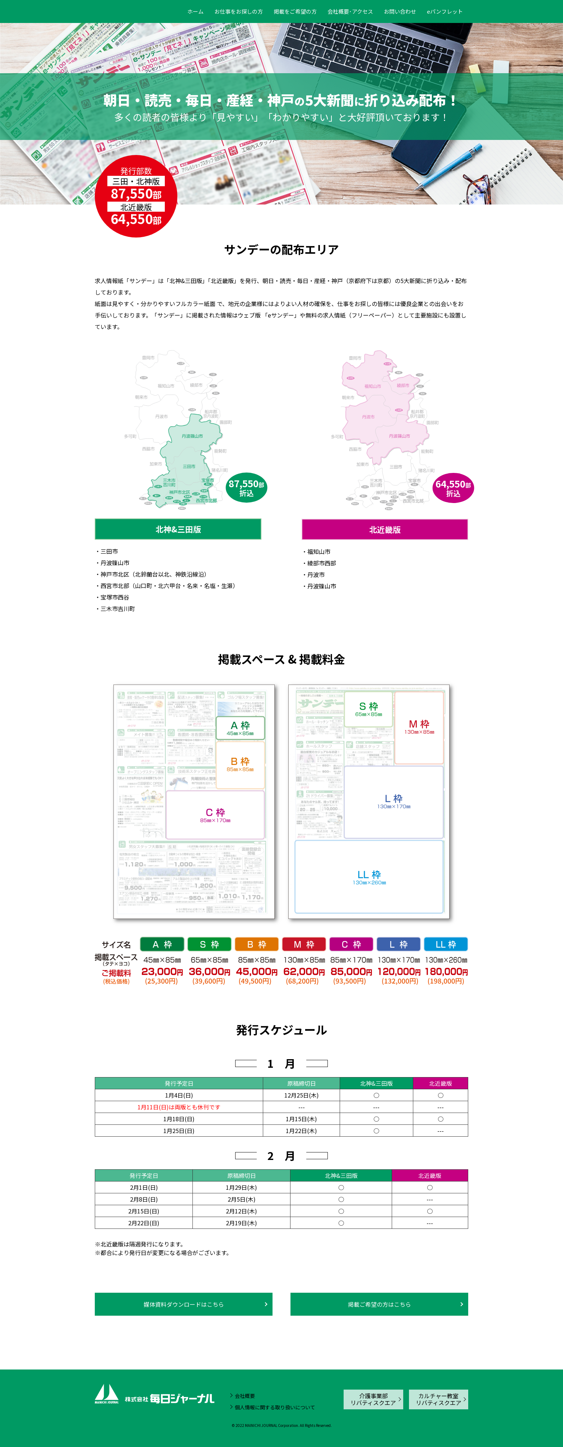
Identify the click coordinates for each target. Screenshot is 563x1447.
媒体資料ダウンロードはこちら (184, 1304)
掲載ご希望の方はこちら (379, 1304)
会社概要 (245, 1395)
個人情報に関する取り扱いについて (275, 1407)
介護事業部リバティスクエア (373, 1399)
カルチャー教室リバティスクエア (438, 1399)
